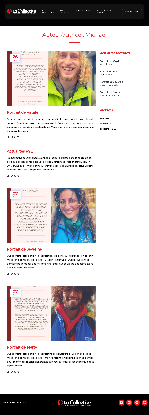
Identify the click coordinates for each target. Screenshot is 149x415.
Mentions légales (14, 402)
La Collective (48, 11)
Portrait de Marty (110, 92)
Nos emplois (64, 11)
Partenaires (84, 10)
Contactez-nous (104, 11)
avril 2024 (105, 118)
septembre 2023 (109, 129)
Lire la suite (14, 137)
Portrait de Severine (111, 82)
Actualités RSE (108, 71)
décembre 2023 (108, 123)
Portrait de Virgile (110, 61)
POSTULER (133, 11)
